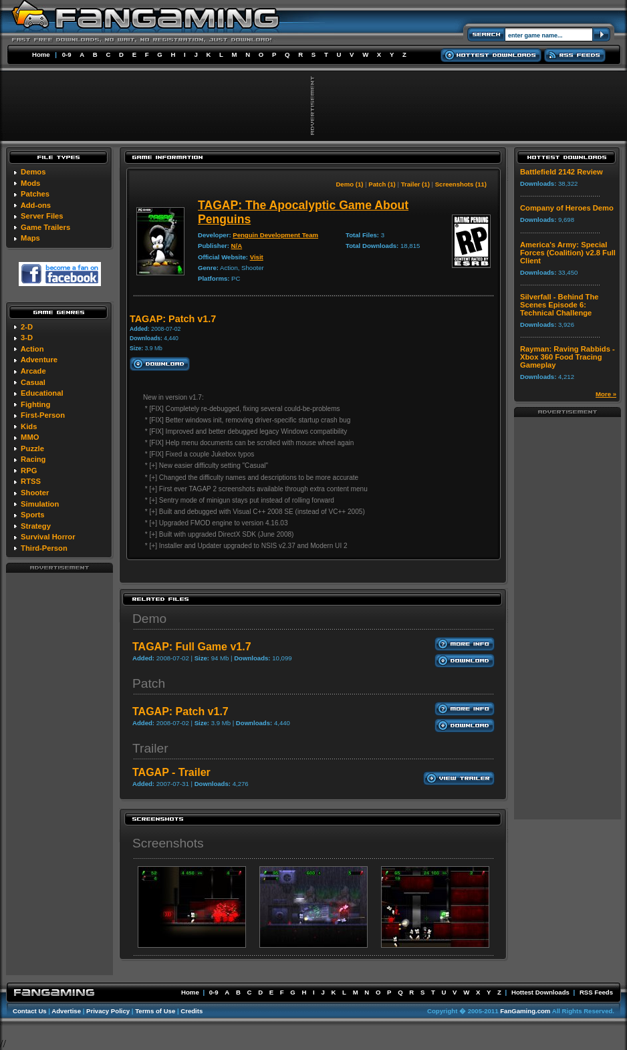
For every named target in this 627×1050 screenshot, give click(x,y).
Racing (33, 459)
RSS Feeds (596, 992)
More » (606, 394)
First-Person (43, 415)
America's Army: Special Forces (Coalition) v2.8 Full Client (568, 253)
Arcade (33, 371)
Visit (256, 257)
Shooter (35, 493)
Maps (30, 238)
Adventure (39, 360)
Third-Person (44, 548)
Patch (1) (382, 184)
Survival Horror (48, 537)
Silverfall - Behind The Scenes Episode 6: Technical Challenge (559, 305)
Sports (32, 515)
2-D (27, 327)
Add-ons (36, 205)
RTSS (31, 481)
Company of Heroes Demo (567, 208)
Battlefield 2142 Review (561, 172)
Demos (33, 172)
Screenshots (168, 843)
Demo (149, 619)
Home (41, 54)
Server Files (42, 216)
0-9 (67, 54)
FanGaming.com (525, 1011)
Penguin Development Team (275, 235)
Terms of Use (155, 1011)
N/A (237, 245)
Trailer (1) (415, 184)
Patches (35, 194)
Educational (42, 393)
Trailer (150, 748)
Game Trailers (45, 227)
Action (32, 349)
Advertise (66, 1011)
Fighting (35, 404)
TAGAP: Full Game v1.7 (191, 646)
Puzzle (32, 448)
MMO (30, 437)
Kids (29, 426)
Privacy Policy (108, 1011)
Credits (191, 1011)
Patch (148, 683)
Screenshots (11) (461, 184)
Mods (30, 183)
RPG (29, 471)
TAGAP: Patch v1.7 (180, 711)
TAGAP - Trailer (171, 772)
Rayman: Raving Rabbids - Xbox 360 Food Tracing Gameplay (567, 357)
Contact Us (30, 1011)
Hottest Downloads (540, 992)
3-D (27, 338)
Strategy (36, 526)
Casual (33, 382)
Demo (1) (349, 184)
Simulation (40, 504)
